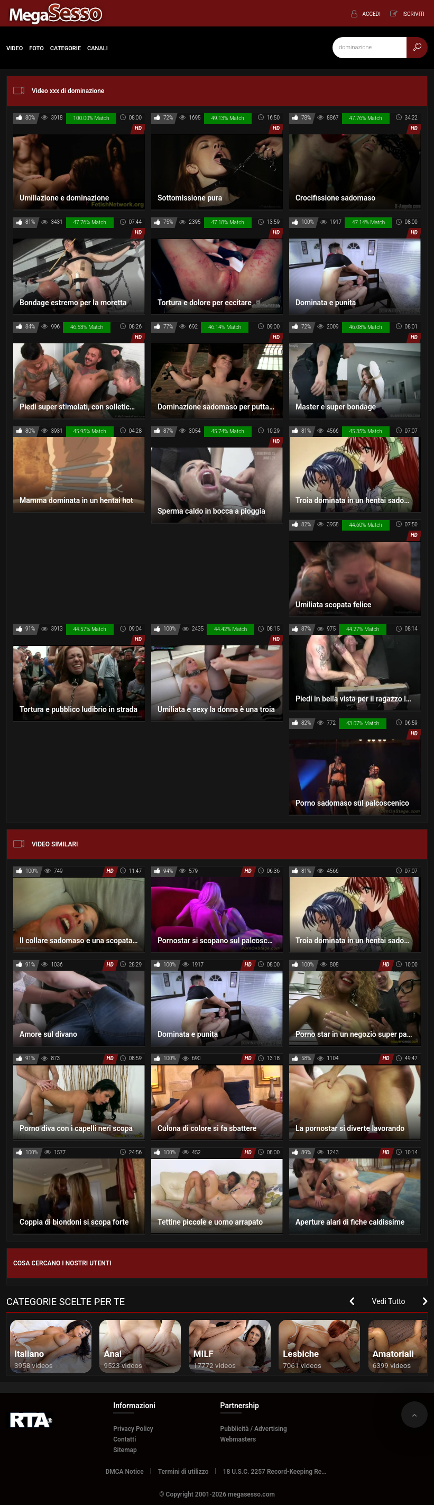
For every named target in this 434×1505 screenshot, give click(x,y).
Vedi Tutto (388, 1301)
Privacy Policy (133, 1429)
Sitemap (125, 1450)
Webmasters (238, 1439)
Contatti (124, 1439)
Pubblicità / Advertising (253, 1429)
